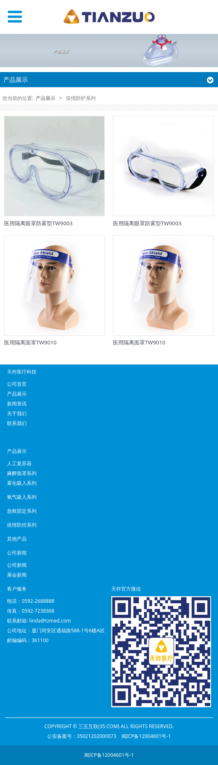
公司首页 (17, 383)
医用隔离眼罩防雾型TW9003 (38, 223)
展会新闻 (17, 574)
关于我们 (17, 413)
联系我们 (17, 423)
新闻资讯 (17, 403)
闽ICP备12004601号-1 (146, 736)
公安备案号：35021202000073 (81, 736)
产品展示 (45, 98)
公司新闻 (17, 564)
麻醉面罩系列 (22, 473)
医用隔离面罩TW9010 (30, 342)
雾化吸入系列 (22, 483)
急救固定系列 (22, 510)
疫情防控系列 (22, 524)
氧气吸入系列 (22, 496)
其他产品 (17, 538)
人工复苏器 (19, 463)
